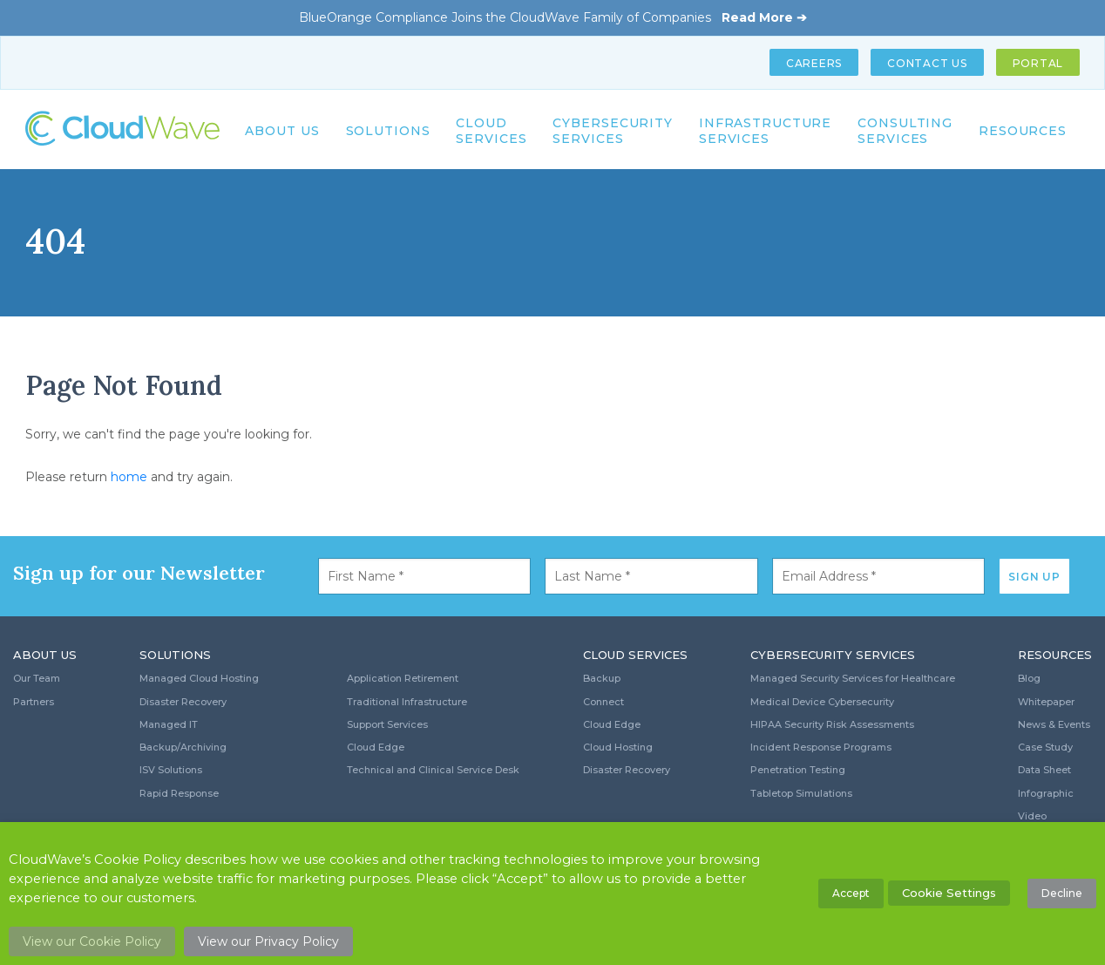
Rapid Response (179, 793)
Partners (33, 702)
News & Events (1054, 724)
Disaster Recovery (183, 702)
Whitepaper (1046, 702)
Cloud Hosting (618, 747)
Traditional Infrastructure (407, 702)
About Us (282, 131)
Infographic (1046, 793)
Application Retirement (402, 678)
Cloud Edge (375, 747)
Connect (603, 702)
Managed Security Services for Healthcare (852, 678)
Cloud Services (491, 130)
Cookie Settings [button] (949, 893)
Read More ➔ (764, 17)
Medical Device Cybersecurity (822, 702)
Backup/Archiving (183, 747)
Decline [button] (1061, 893)
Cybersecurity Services (612, 130)
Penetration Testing (797, 770)
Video (1032, 816)
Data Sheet (1044, 770)
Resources (1023, 131)
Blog (1029, 678)
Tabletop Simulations (801, 793)
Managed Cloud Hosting (199, 678)
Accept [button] (851, 893)
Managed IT (168, 724)
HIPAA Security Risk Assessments (832, 724)
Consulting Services (905, 130)
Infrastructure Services (765, 130)
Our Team (36, 678)
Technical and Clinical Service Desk (433, 770)
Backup (601, 678)
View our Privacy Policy (268, 941)
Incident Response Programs (820, 747)
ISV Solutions (170, 770)
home (129, 477)
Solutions (388, 131)
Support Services (387, 724)
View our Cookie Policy (92, 941)
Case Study (1045, 747)
